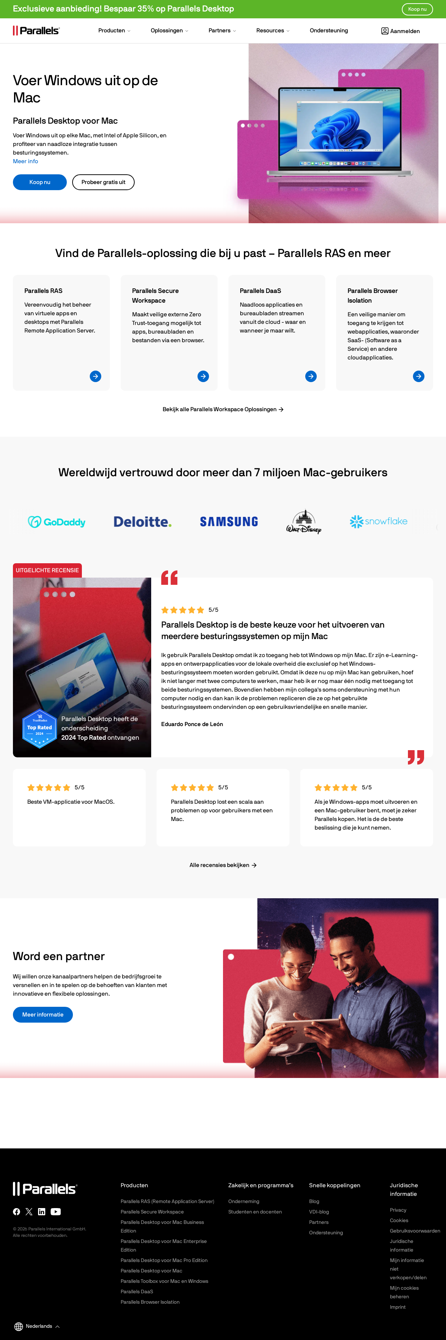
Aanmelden (400, 31)
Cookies (399, 1220)
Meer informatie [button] (43, 1015)
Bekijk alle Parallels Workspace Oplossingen (220, 409)
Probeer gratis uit (103, 182)
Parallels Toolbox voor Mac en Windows (164, 1281)
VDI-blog (319, 1212)
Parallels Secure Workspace (152, 1212)
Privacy (398, 1210)
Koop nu (39, 182)
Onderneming (243, 1201)
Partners (319, 1222)
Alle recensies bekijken (219, 865)
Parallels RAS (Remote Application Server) (167, 1201)
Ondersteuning (326, 1232)
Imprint (398, 1307)
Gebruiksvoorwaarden (415, 1231)
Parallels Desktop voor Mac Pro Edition (164, 1260)
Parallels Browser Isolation (150, 1302)
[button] (115, 31)
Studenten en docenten (255, 1212)
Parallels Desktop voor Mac (151, 1271)
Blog (314, 1201)
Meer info (25, 161)
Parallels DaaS (137, 1291)
